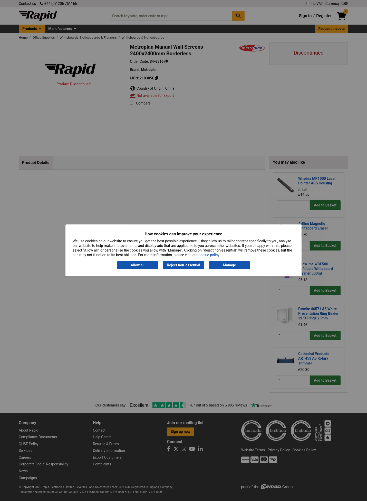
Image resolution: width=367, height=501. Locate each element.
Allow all (137, 265)
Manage (229, 265)
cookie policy (209, 255)
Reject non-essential (183, 265)
